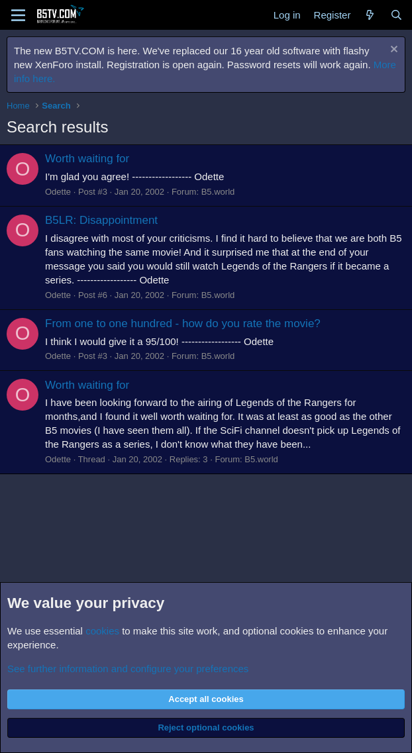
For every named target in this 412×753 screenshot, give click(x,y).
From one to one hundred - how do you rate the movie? (183, 323)
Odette (58, 192)
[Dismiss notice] (392, 51)
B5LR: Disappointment (101, 220)
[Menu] (18, 15)
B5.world (218, 192)
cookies (102, 630)
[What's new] (370, 15)
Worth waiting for (87, 158)
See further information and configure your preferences (127, 668)
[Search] (396, 15)
